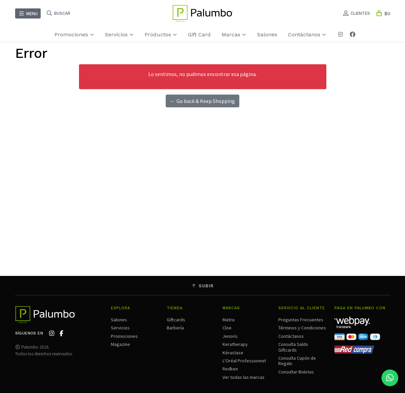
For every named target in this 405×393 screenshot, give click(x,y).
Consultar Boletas (296, 372)
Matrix (228, 320)
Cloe (227, 328)
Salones (267, 34)
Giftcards (176, 320)
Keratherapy (235, 344)
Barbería (175, 328)
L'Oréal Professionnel (244, 361)
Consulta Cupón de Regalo (297, 360)
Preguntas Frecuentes (300, 320)
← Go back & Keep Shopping (202, 101)
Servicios (119, 34)
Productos (161, 34)
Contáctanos (307, 34)
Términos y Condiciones (302, 328)
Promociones (74, 34)
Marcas (233, 34)
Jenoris (230, 336)
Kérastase (232, 353)
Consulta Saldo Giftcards (293, 347)
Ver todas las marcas (243, 377)
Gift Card (199, 34)
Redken (230, 369)
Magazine (120, 344)
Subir (203, 285)
